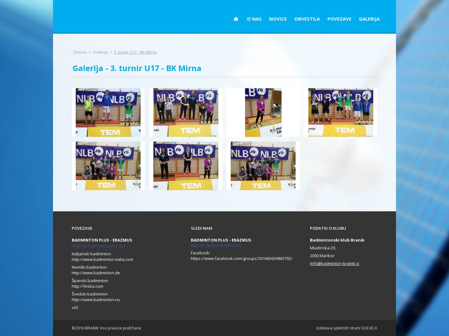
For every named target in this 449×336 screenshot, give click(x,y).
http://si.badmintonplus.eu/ (98, 246)
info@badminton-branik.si (334, 263)
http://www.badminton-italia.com (102, 259)
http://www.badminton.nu (96, 299)
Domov (80, 52)
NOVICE (278, 19)
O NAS (254, 19)
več (75, 307)
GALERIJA (369, 19)
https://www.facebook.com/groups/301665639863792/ (241, 258)
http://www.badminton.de (96, 273)
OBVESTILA (307, 19)
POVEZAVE (339, 19)
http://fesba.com (87, 286)
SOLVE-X (369, 328)
